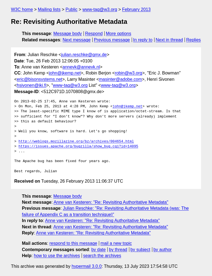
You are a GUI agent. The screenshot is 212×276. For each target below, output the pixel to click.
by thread (118, 249)
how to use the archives (57, 255)
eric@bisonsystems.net (39, 79)
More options (118, 33)
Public (71, 9)
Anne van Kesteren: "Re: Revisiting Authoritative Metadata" (111, 202)
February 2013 (136, 9)
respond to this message (73, 243)
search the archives (102, 255)
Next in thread (169, 40)
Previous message (112, 40)
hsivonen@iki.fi (31, 85)
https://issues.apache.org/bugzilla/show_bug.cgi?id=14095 (78, 146)
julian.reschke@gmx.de (84, 54)
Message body (67, 33)
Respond (94, 33)
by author (162, 249)
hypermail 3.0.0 (86, 266)
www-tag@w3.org (99, 9)
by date (98, 249)
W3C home (22, 9)
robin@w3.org (128, 73)
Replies (193, 40)
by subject (140, 249)
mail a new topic (116, 243)
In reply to (142, 40)
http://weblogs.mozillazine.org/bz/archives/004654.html (76, 141)
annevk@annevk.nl (81, 67)
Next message (77, 40)
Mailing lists (49, 9)
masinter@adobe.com (120, 79)
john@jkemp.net (65, 73)
